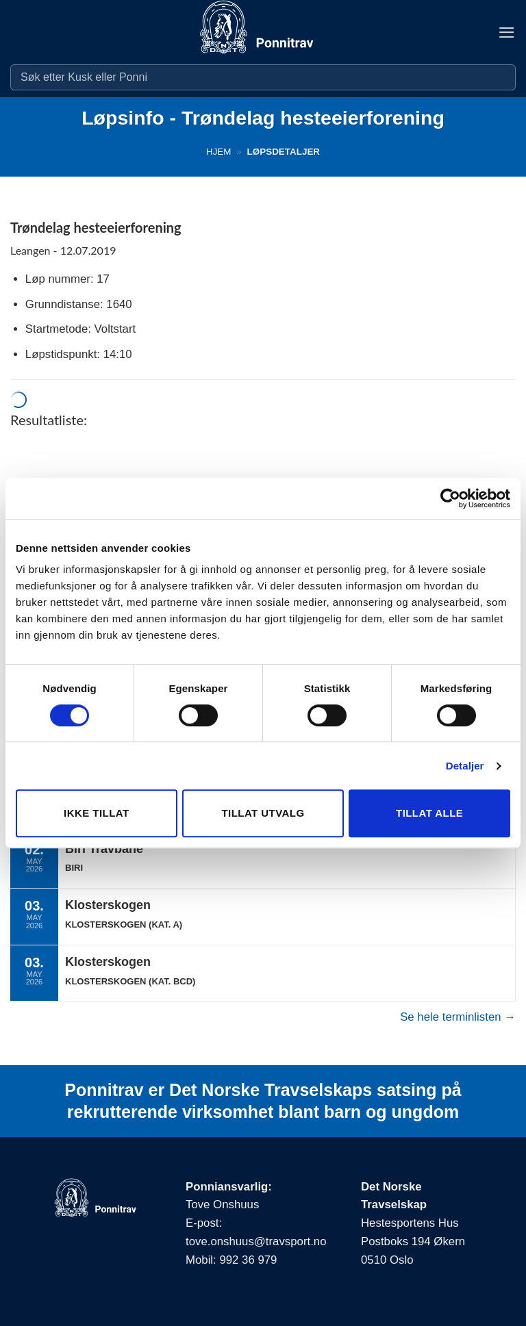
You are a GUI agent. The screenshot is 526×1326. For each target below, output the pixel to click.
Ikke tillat (96, 813)
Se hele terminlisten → (458, 1016)
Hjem (218, 151)
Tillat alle (429, 813)
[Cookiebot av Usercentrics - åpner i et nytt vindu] (450, 498)
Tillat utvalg (262, 813)
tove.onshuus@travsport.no (256, 1241)
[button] (507, 32)
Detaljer (465, 766)
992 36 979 (248, 1259)
